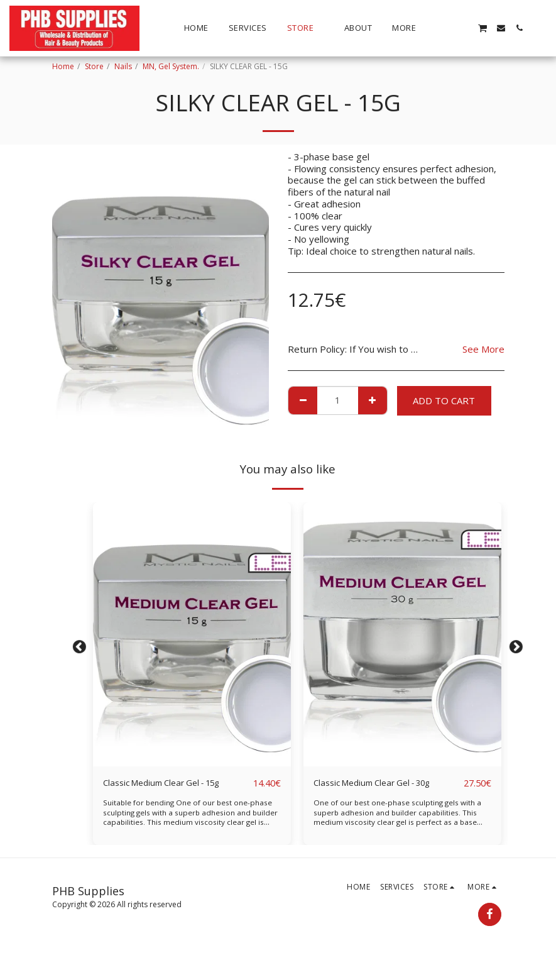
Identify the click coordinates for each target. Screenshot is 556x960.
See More (483, 349)
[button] (445, 28)
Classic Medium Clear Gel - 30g (380, 783)
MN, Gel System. (171, 66)
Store (94, 66)
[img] (192, 634)
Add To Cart (444, 400)
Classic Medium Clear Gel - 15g (169, 783)
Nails (123, 66)
